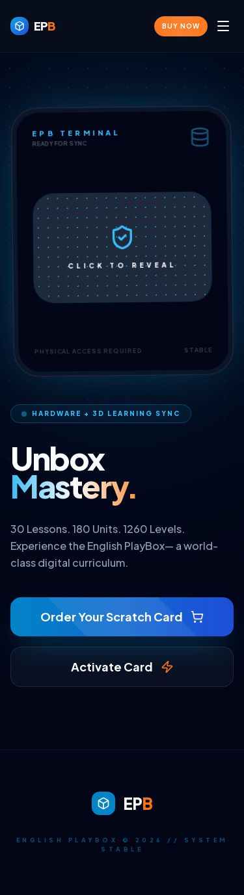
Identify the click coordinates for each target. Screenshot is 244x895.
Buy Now (181, 26)
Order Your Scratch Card (122, 616)
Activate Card (122, 666)
